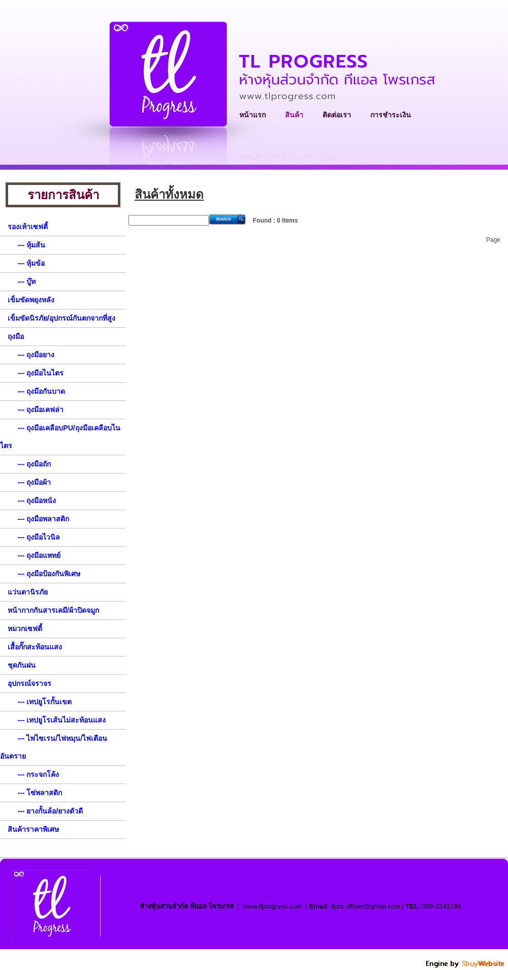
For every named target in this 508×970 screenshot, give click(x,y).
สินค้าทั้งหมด (169, 194)
